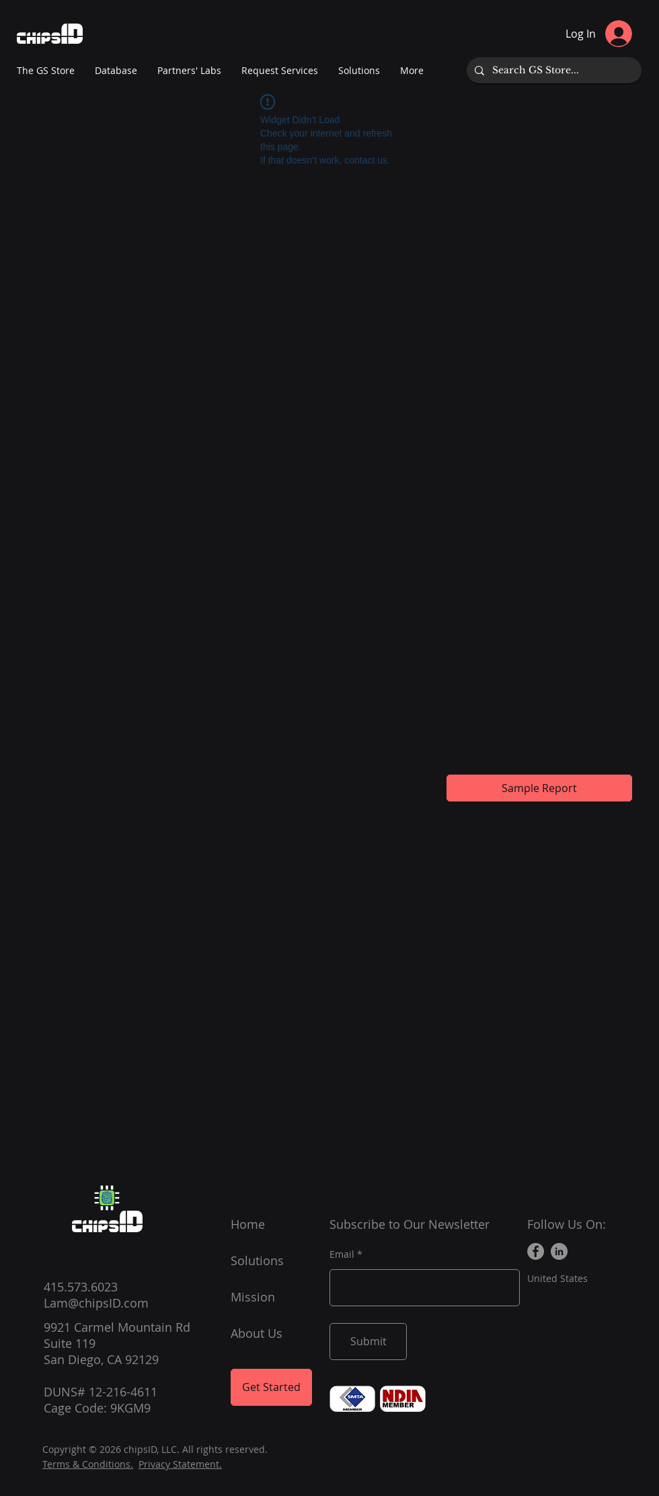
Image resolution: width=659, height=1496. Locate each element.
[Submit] (368, 1341)
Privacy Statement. (180, 1464)
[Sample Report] (539, 788)
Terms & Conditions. (87, 1464)
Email (342, 1254)
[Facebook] (535, 1251)
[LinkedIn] (559, 1251)
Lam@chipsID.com (96, 1303)
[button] (189, 70)
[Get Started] (271, 1387)
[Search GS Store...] (552, 70)
